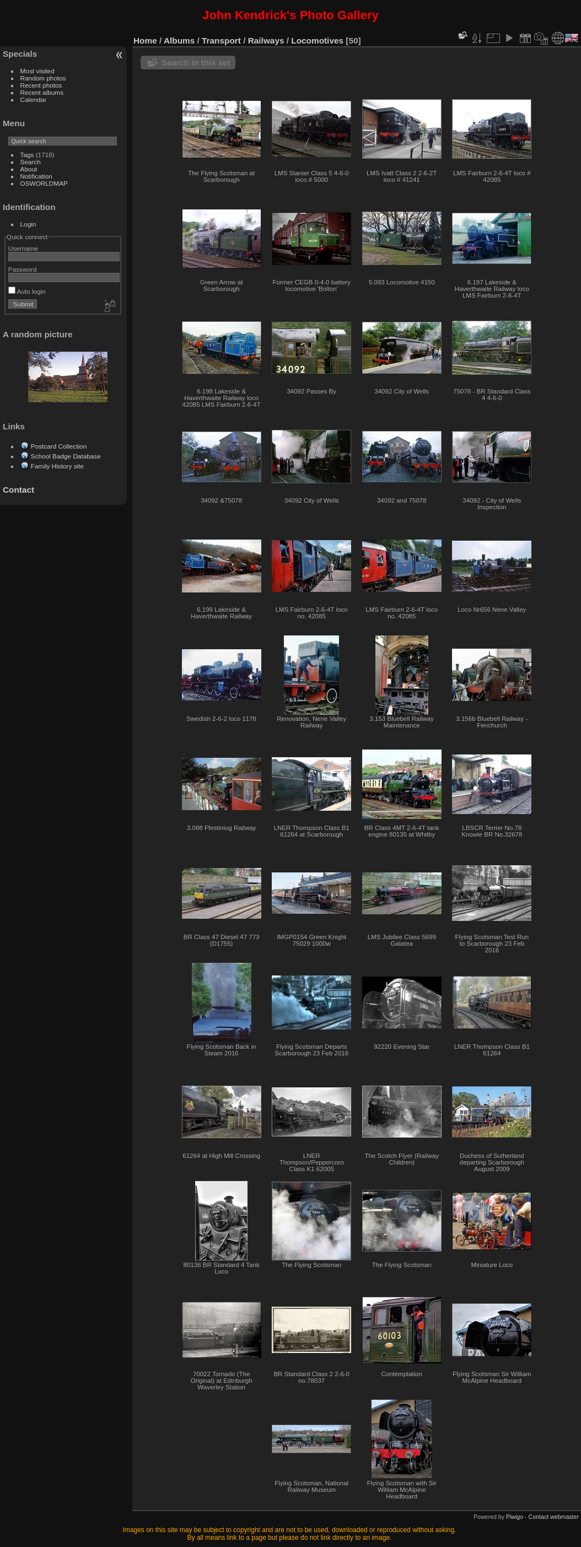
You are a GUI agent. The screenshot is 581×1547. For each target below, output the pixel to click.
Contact (18, 489)
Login (28, 224)
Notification (36, 176)
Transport (221, 40)
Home (145, 40)
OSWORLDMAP (44, 183)
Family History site (57, 466)
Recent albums (41, 92)
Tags (27, 154)
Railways (266, 40)
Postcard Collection (59, 446)
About (28, 169)
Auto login (27, 291)
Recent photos (41, 85)
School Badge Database (66, 456)
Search (30, 161)
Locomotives (317, 40)
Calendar (33, 99)
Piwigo (514, 1516)
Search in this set (196, 62)
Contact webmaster (554, 1516)
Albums (179, 40)
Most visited (37, 70)
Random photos (43, 78)
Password (22, 269)
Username (23, 248)
